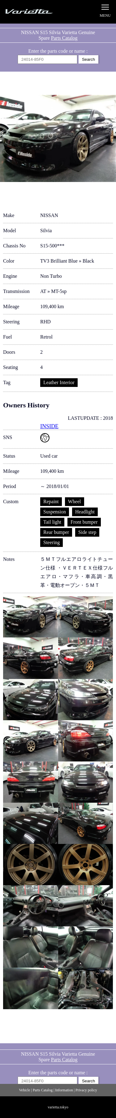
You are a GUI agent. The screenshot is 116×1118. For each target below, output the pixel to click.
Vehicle (24, 1090)
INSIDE (49, 426)
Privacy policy (86, 1090)
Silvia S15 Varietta (36, 11)
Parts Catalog (64, 38)
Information (64, 1090)
